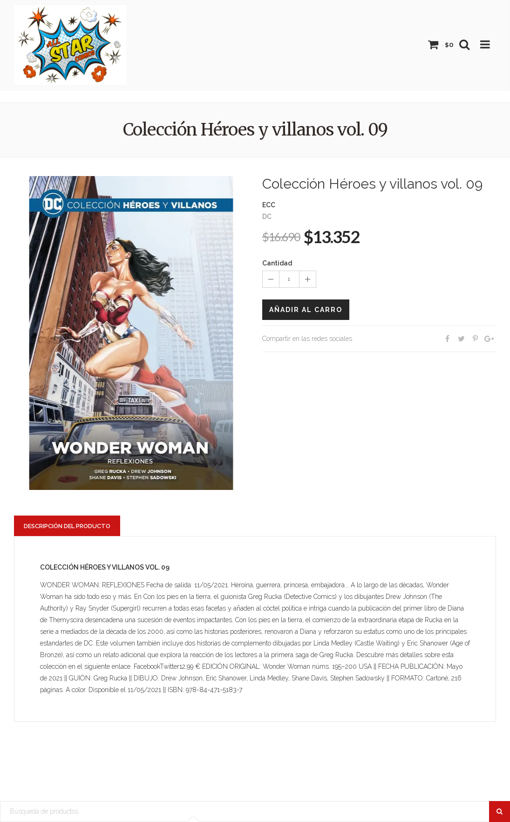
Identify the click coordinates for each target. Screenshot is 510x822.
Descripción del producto (67, 526)
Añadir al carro (305, 309)
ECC (268, 205)
